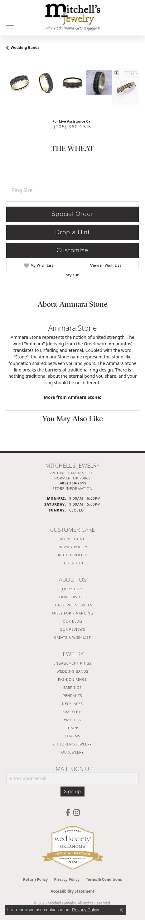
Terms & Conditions (104, 879)
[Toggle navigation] (10, 27)
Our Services (72, 597)
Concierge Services (73, 605)
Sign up (72, 791)
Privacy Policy (72, 546)
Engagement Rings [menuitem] (72, 663)
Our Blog (72, 621)
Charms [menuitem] (72, 736)
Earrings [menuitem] (72, 687)
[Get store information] (72, 488)
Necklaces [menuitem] (72, 703)
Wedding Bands (25, 47)
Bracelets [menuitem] (72, 711)
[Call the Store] (72, 483)
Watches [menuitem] (72, 719)
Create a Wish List (72, 637)
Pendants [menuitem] (72, 695)
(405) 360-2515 (72, 126)
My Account (72, 538)
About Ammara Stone (72, 304)
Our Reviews (72, 629)
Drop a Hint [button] (72, 232)
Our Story (72, 588)
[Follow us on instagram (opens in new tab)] (76, 812)
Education (72, 563)
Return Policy (72, 555)
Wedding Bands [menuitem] (73, 671)
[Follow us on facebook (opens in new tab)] (67, 812)
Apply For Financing (72, 613)
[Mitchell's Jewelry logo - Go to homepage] (72, 17)
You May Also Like (72, 418)
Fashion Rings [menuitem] (72, 679)
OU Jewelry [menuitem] (72, 752)
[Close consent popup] (121, 910)
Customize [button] (72, 250)
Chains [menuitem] (72, 728)
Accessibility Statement (72, 891)
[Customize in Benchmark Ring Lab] (125, 87)
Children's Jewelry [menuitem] (72, 744)
